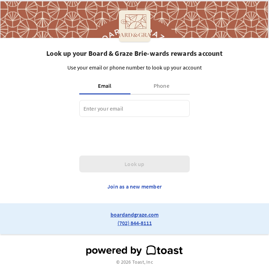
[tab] (106, 85)
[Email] (134, 108)
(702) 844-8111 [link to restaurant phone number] (134, 222)
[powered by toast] (134, 250)
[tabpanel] (134, 108)
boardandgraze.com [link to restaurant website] (134, 214)
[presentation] (132, 136)
